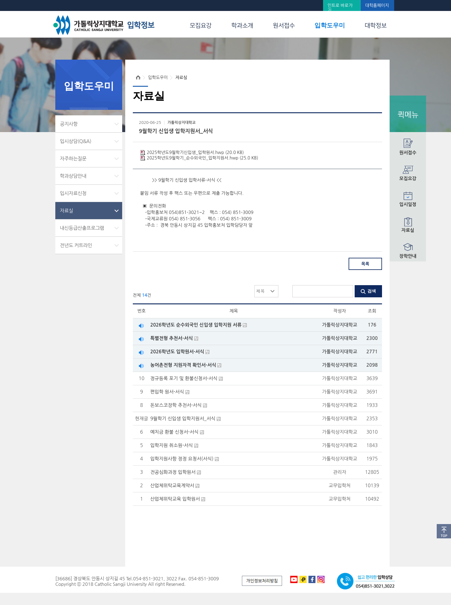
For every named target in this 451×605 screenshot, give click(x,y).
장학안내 (407, 256)
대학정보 (376, 25)
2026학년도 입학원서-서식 (177, 351)
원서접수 (284, 25)
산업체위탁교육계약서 (172, 485)
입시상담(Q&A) (75, 141)
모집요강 (201, 25)
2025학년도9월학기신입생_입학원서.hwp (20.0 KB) (195, 152)
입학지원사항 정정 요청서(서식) (181, 458)
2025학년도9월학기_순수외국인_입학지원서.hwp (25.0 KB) (202, 158)
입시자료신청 (73, 193)
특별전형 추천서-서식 (171, 338)
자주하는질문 (73, 158)
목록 (365, 264)
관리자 (339, 472)
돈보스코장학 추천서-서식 (175, 405)
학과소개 (242, 25)
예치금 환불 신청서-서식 (174, 432)
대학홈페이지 (377, 5)
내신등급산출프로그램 (82, 228)
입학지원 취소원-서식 (171, 445)
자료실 (407, 230)
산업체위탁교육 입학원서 (175, 499)
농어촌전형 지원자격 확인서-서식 (183, 365)
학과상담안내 (73, 175)
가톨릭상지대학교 (181, 122)
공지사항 (68, 123)
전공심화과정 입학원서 (172, 472)
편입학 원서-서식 (167, 392)
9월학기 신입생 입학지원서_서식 (182, 418)
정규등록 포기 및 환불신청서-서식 (183, 378)
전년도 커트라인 (76, 245)
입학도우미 (330, 25)
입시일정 (407, 204)
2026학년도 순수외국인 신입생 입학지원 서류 (196, 325)
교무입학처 (339, 485)
